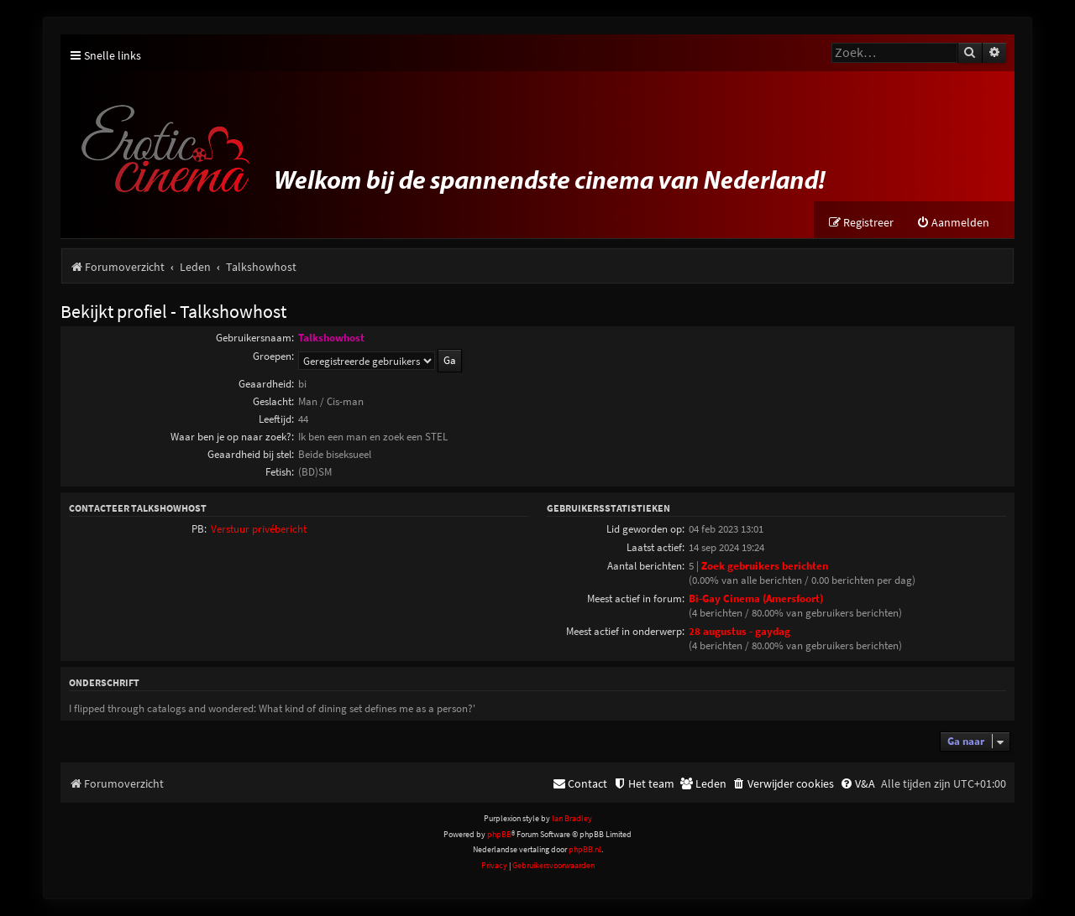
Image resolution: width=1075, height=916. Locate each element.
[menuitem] (952, 223)
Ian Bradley (572, 818)
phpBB (499, 834)
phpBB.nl (585, 849)
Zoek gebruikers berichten (764, 566)
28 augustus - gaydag (739, 631)
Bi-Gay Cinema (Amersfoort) (756, 598)
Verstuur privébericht (259, 529)
